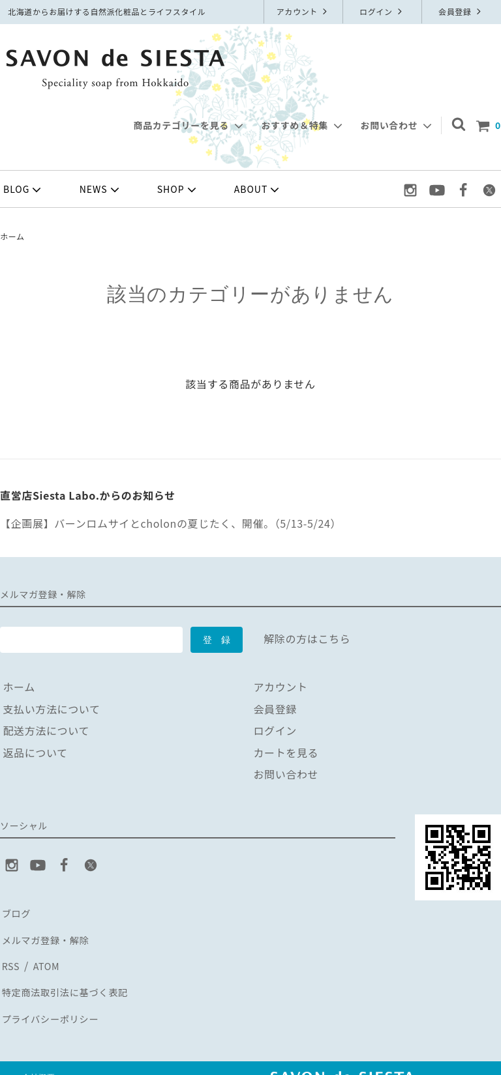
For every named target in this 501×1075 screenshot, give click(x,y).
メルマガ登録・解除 (49, 933)
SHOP (178, 189)
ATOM (44, 956)
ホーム (12, 236)
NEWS (101, 189)
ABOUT (258, 189)
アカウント (304, 11)
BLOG (23, 189)
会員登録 (461, 11)
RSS (10, 956)
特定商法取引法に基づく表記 (70, 978)
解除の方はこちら (307, 638)
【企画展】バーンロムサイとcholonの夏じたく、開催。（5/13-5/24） (170, 523)
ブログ (16, 912)
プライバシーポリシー (54, 999)
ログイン (382, 11)
